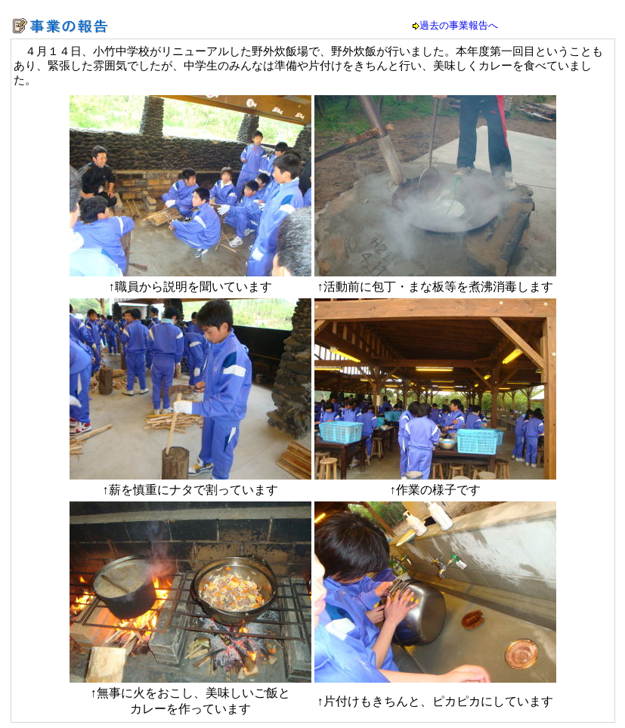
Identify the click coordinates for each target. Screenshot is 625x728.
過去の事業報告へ (458, 25)
